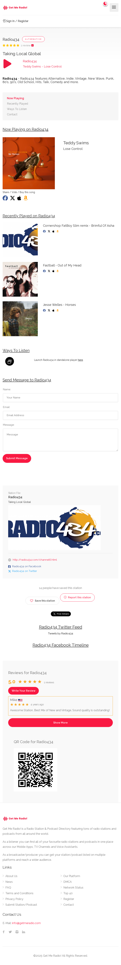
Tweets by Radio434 (60, 633)
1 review (26, 45)
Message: (8, 424)
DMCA (67, 881)
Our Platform (71, 876)
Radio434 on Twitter (24, 571)
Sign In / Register (15, 21)
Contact (12, 114)
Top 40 (68, 893)
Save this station (42, 600)
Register (68, 899)
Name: (7, 389)
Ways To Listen (17, 109)
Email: (6, 407)
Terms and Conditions (19, 893)
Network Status (73, 887)
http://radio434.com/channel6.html (35, 559)
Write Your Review (23, 690)
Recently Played (17, 103)
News (9, 881)
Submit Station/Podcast (21, 904)
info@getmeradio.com (26, 923)
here (80, 360)
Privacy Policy (14, 899)
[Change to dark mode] (105, 3)
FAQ (8, 887)
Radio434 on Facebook (26, 566)
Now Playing (15, 98)
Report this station (77, 597)
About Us (11, 876)
